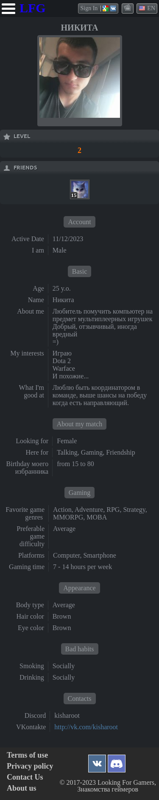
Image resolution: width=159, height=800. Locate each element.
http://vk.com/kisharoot (86, 727)
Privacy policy (30, 766)
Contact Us (25, 777)
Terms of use (27, 755)
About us (21, 788)
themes (128, 8)
